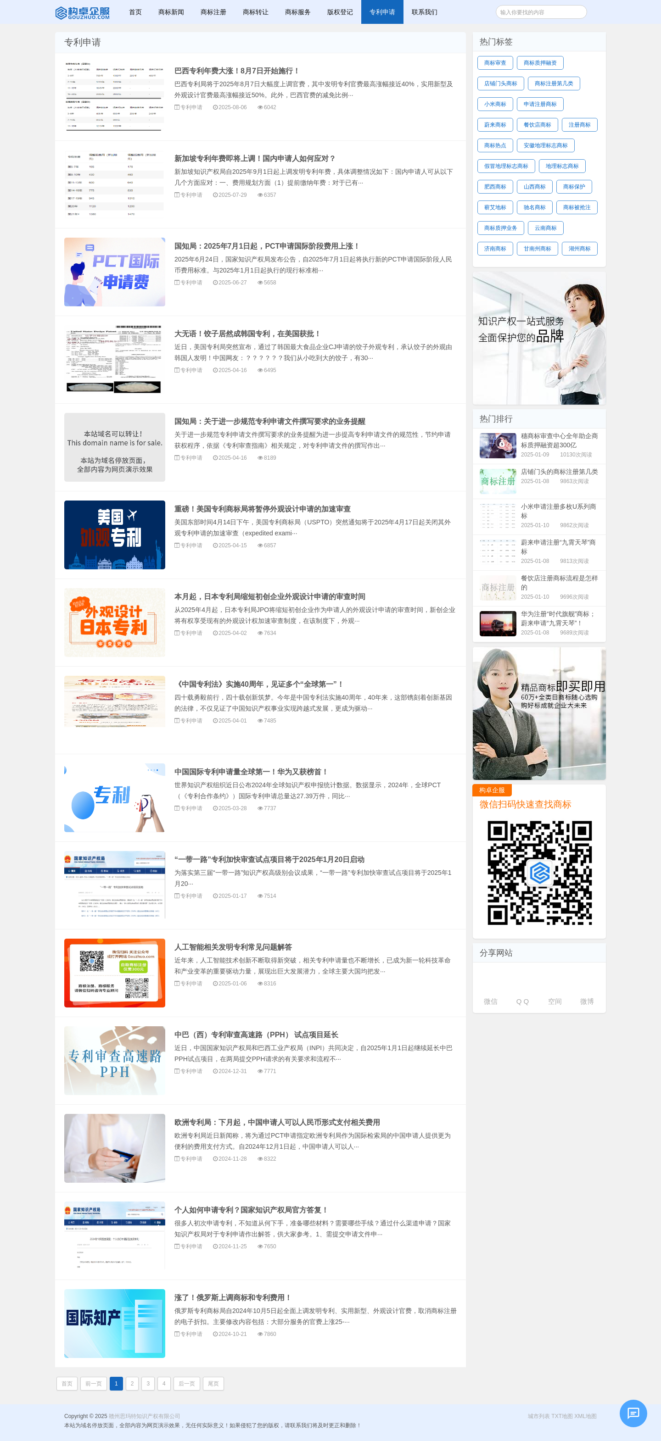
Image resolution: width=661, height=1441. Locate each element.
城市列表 (539, 1416)
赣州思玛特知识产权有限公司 (83, 12)
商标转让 (256, 12)
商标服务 (298, 12)
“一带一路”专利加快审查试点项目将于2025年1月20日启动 (269, 859)
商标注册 (213, 12)
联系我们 (424, 12)
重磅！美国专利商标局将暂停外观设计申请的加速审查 (262, 509)
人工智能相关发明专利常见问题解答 (233, 947)
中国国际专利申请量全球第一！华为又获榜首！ (251, 772)
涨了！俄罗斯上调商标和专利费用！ (233, 1298)
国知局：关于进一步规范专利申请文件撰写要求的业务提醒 (269, 421)
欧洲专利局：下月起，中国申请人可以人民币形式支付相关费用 (277, 1122)
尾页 (213, 1383)
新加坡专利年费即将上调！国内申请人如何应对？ (255, 158)
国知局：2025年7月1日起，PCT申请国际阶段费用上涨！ (267, 246)
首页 (135, 12)
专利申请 (382, 12)
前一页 (93, 1383)
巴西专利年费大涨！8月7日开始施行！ (237, 71)
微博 (587, 1001)
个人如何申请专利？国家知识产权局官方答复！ (251, 1210)
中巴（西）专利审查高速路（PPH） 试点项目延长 (256, 1035)
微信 (491, 1001)
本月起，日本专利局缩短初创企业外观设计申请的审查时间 (269, 597)
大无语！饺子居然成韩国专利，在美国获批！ (247, 334)
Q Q (522, 1001)
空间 (555, 1001)
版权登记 (340, 12)
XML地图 (585, 1416)
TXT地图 (562, 1416)
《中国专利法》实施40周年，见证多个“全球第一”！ (259, 684)
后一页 (187, 1383)
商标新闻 (171, 12)
